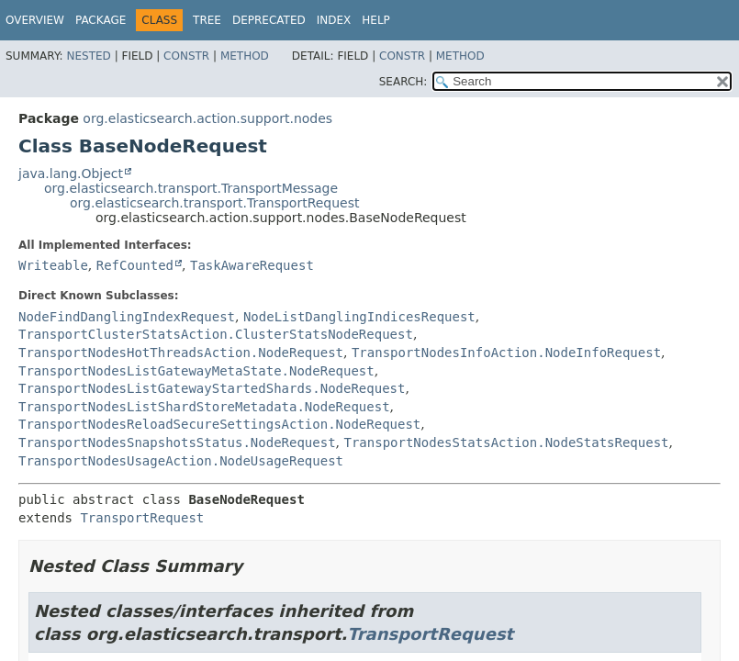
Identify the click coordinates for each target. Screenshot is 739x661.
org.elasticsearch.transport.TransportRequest (215, 203)
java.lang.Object (70, 173)
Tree (207, 20)
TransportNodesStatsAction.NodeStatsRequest (505, 442)
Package (100, 20)
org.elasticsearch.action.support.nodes (207, 118)
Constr (186, 56)
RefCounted (135, 265)
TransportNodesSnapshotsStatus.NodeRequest (177, 442)
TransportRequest (142, 517)
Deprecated (269, 20)
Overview (35, 20)
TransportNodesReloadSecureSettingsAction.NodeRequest (219, 424)
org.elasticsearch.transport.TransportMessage (191, 188)
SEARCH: (403, 81)
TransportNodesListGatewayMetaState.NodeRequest (196, 371)
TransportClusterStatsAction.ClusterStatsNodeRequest (215, 334)
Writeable (53, 265)
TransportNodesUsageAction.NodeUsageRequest (180, 461)
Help (376, 20)
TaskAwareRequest (252, 265)
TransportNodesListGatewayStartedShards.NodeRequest (211, 388)
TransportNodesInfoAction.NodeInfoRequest (506, 352)
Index (334, 20)
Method (244, 56)
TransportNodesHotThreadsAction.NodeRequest (180, 352)
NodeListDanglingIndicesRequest (359, 316)
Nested (88, 56)
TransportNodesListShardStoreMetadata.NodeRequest (204, 406)
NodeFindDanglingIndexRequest (126, 316)
